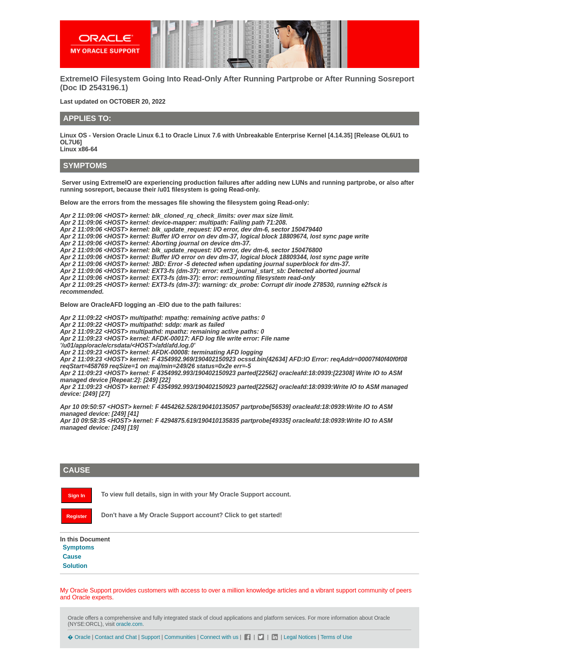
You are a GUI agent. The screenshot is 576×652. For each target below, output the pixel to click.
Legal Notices (300, 637)
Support (150, 637)
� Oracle (79, 637)
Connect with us (220, 637)
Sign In (76, 495)
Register (76, 516)
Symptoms (78, 547)
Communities (180, 637)
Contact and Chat (116, 637)
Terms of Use (336, 637)
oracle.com (129, 624)
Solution (75, 566)
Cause (72, 556)
